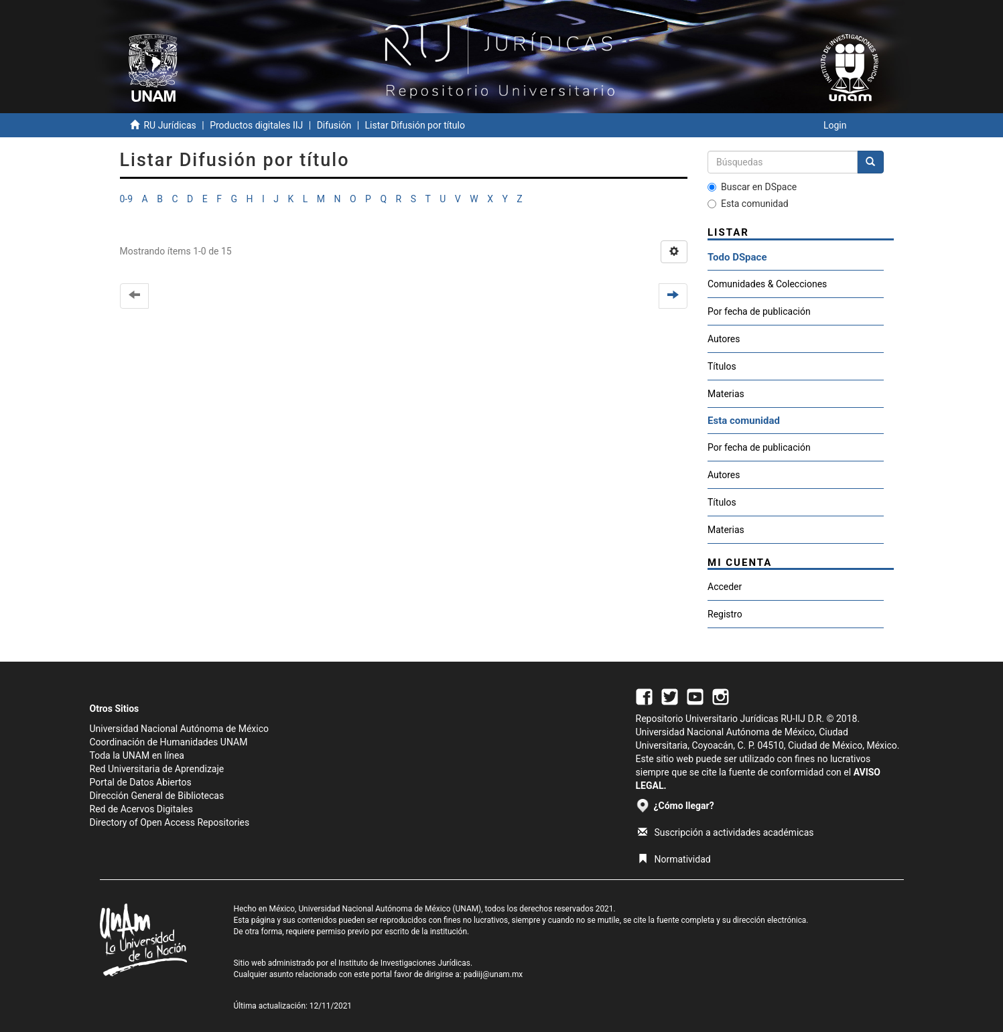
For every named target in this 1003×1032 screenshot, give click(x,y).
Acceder (725, 586)
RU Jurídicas (169, 125)
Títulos (722, 366)
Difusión (334, 125)
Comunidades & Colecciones (767, 284)
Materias (726, 393)
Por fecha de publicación (759, 311)
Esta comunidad (748, 203)
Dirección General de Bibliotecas (157, 795)
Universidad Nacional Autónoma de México (179, 728)
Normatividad (674, 859)
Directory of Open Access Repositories (170, 822)
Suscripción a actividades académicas (726, 832)
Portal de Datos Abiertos (141, 782)
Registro (725, 614)
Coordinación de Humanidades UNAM (169, 742)
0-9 (126, 199)
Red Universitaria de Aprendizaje (157, 768)
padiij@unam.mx (493, 974)
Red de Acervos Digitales (141, 809)
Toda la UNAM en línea (137, 755)
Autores (724, 339)
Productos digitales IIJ (256, 125)
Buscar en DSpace (752, 186)
